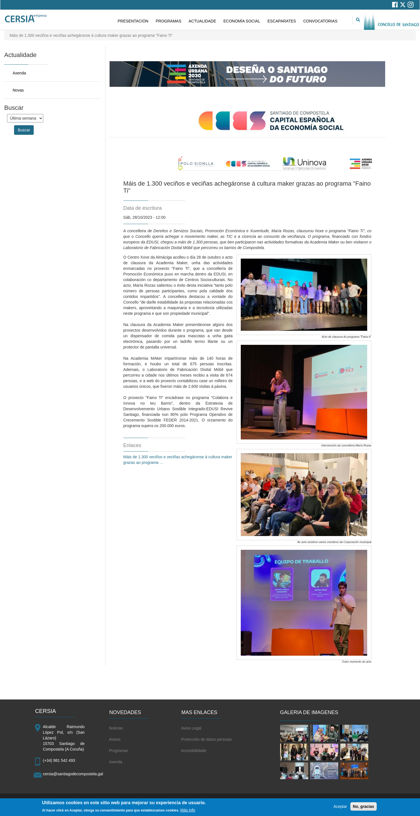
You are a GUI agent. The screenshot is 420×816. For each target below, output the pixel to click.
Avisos (115, 739)
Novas (18, 90)
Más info (187, 811)
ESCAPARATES (281, 21)
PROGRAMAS (168, 21)
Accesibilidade (193, 750)
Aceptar (340, 807)
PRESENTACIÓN (133, 21)
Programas (118, 750)
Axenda (19, 73)
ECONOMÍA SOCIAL (241, 21)
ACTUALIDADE (202, 21)
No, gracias (363, 807)
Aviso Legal (191, 728)
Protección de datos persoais (206, 739)
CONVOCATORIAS (320, 21)
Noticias (116, 728)
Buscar (24, 130)
